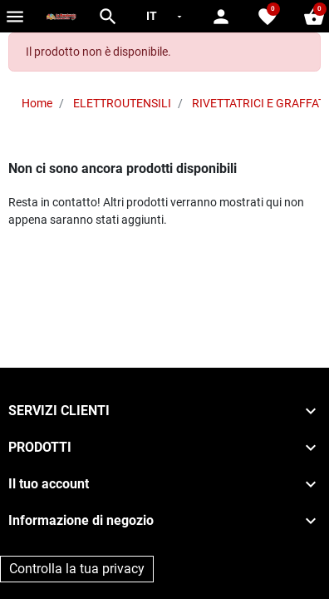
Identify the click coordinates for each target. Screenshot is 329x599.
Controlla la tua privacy (77, 569)
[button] (108, 17)
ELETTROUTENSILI (122, 103)
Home (37, 103)
